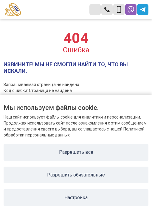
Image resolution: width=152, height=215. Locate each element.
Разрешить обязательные (76, 175)
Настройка (76, 197)
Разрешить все (76, 152)
